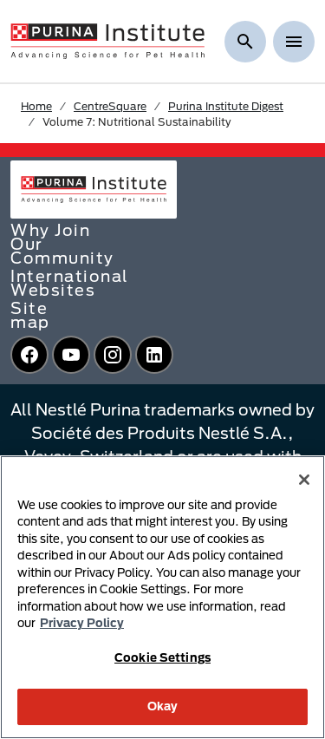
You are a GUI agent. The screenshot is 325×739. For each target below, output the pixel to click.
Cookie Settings (162, 657)
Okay (163, 706)
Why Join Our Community (62, 244)
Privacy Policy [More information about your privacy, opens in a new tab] (82, 623)
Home (36, 106)
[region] (162, 597)
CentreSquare (110, 106)
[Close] (304, 480)
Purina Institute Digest (225, 106)
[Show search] (245, 41)
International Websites (69, 283)
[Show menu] (294, 41)
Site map (30, 315)
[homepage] (107, 39)
